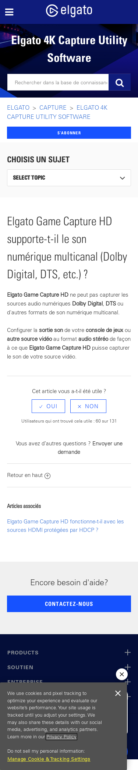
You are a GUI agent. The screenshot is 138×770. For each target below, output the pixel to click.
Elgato (18, 107)
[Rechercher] (69, 82)
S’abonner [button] (69, 132)
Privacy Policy (61, 736)
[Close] (118, 693)
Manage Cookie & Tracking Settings (49, 759)
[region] (63, 726)
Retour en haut (28, 474)
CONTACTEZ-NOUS (69, 603)
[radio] (48, 406)
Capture (53, 107)
